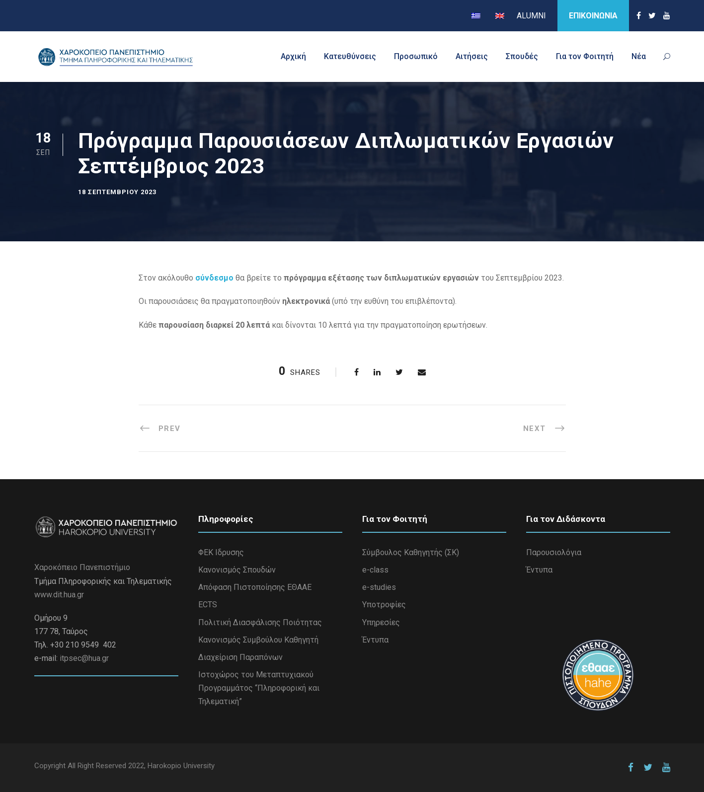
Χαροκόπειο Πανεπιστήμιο (82, 567)
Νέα (638, 56)
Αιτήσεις (472, 56)
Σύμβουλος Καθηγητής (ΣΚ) (410, 552)
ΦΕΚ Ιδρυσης (221, 552)
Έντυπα (375, 640)
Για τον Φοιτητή (585, 56)
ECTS (207, 604)
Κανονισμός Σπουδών (237, 570)
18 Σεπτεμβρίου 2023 (117, 192)
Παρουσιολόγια (553, 552)
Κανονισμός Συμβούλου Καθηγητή (258, 640)
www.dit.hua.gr (59, 594)
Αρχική (293, 56)
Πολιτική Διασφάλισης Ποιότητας (260, 622)
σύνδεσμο (215, 278)
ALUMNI (531, 15)
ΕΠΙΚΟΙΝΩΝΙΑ (593, 15)
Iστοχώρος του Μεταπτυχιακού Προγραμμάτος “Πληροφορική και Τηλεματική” (258, 688)
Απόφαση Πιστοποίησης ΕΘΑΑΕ (255, 587)
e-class (375, 570)
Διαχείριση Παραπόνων (240, 657)
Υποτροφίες (384, 604)
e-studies (379, 587)
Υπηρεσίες (381, 622)
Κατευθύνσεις (350, 56)
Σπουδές (522, 56)
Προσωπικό (416, 56)
